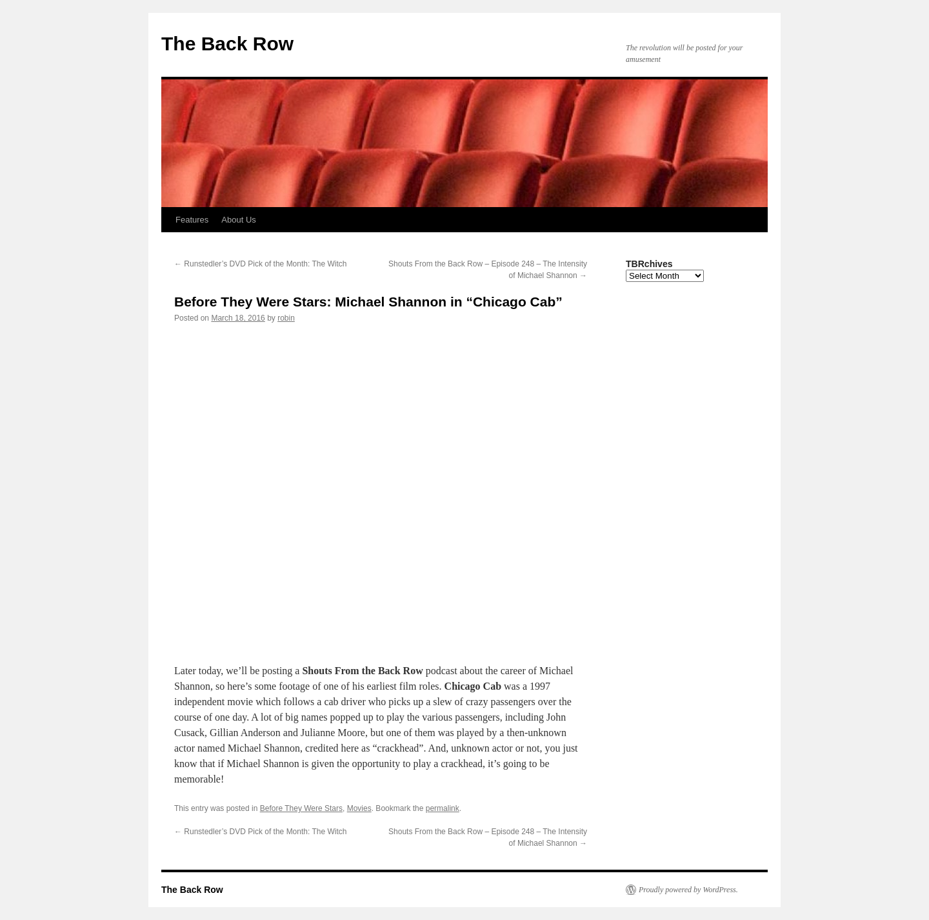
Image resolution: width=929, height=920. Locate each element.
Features (191, 220)
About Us (238, 220)
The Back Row (227, 43)
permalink (442, 808)
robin (286, 318)
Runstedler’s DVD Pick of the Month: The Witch (260, 263)
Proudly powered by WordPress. (688, 889)
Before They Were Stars (301, 808)
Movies (359, 808)
